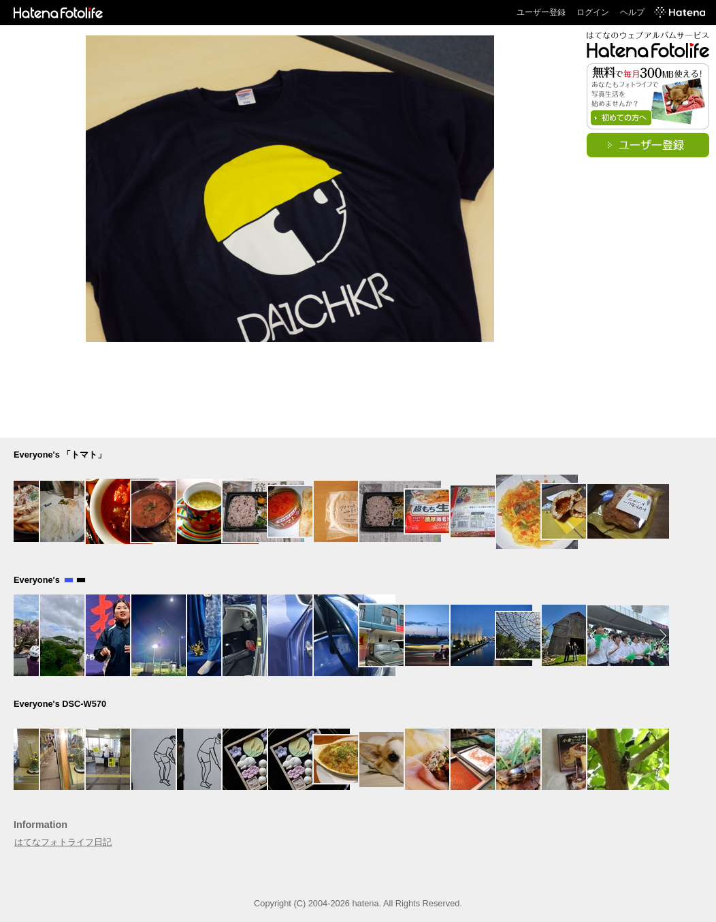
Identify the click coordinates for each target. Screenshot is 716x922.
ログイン (592, 12)
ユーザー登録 (541, 12)
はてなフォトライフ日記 (63, 842)
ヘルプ (632, 12)
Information (40, 824)
